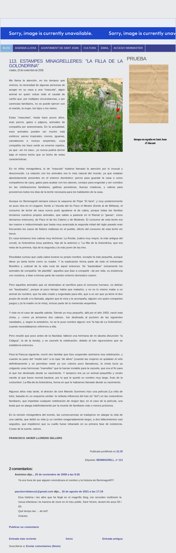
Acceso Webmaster (128, 48)
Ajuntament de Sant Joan (60, 48)
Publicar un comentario (24, 526)
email (105, 48)
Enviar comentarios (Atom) (43, 545)
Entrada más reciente (22, 538)
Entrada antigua (112, 538)
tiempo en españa (143, 139)
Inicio (69, 538)
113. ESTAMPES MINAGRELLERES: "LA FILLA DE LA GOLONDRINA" (66, 63)
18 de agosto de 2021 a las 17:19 (82, 491)
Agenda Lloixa (25, 48)
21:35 (119, 451)
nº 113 (119, 460)
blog (6, 48)
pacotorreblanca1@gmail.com (34, 491)
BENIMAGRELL (105, 460)
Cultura (90, 48)
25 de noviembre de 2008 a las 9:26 (57, 474)
